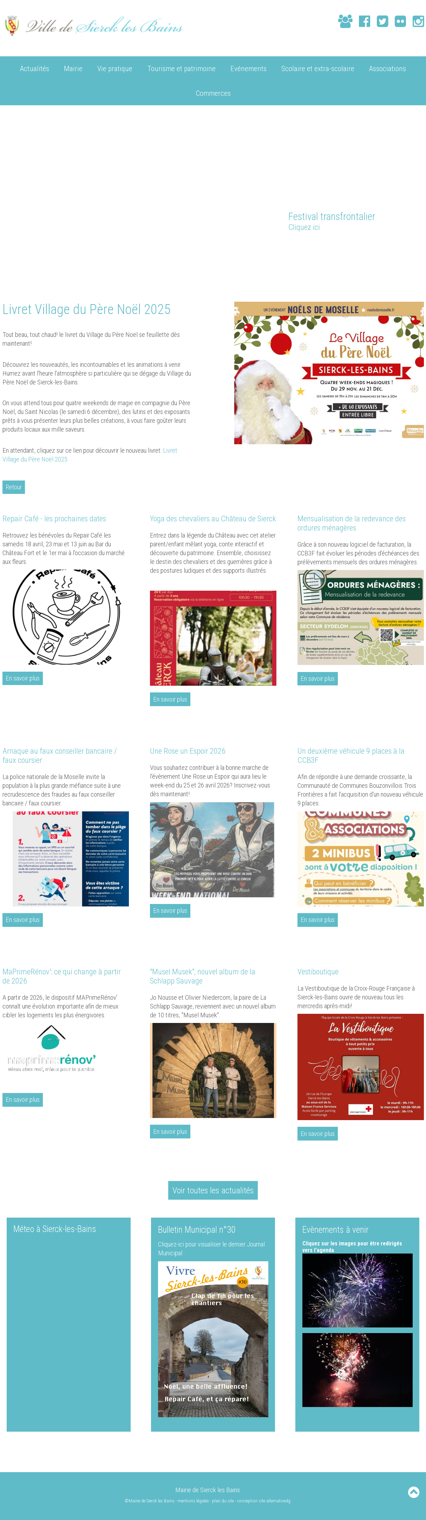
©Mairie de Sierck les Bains (149, 1500)
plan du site (223, 1500)
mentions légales (193, 1500)
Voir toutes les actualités (213, 1190)
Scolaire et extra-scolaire (317, 68)
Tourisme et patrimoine (182, 68)
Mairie (73, 68)
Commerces (213, 92)
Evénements (248, 68)
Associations (387, 68)
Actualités (34, 68)
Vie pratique (114, 68)
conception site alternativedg (263, 1500)
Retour (14, 487)
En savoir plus (23, 678)
